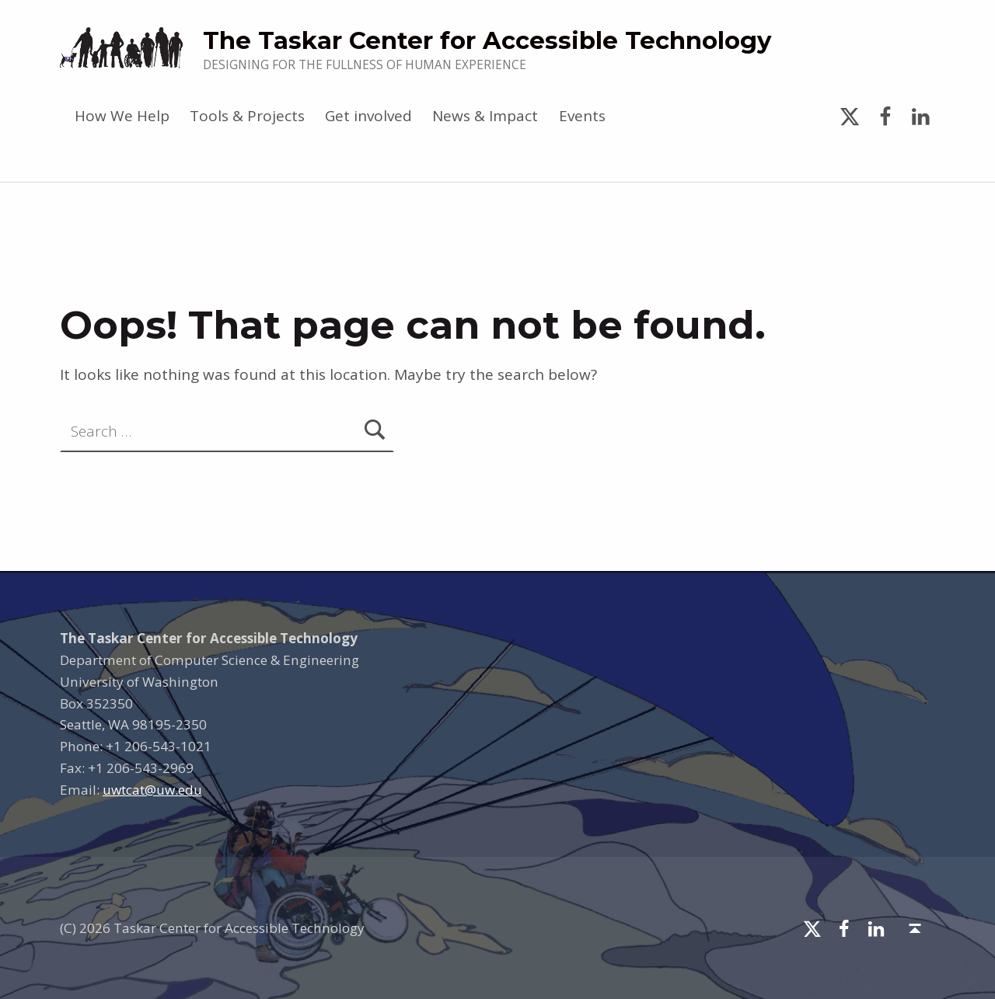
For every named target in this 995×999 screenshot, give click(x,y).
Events (582, 116)
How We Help (122, 116)
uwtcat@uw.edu (152, 790)
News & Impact (485, 116)
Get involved (368, 116)
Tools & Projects (247, 116)
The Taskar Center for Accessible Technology (487, 40)
